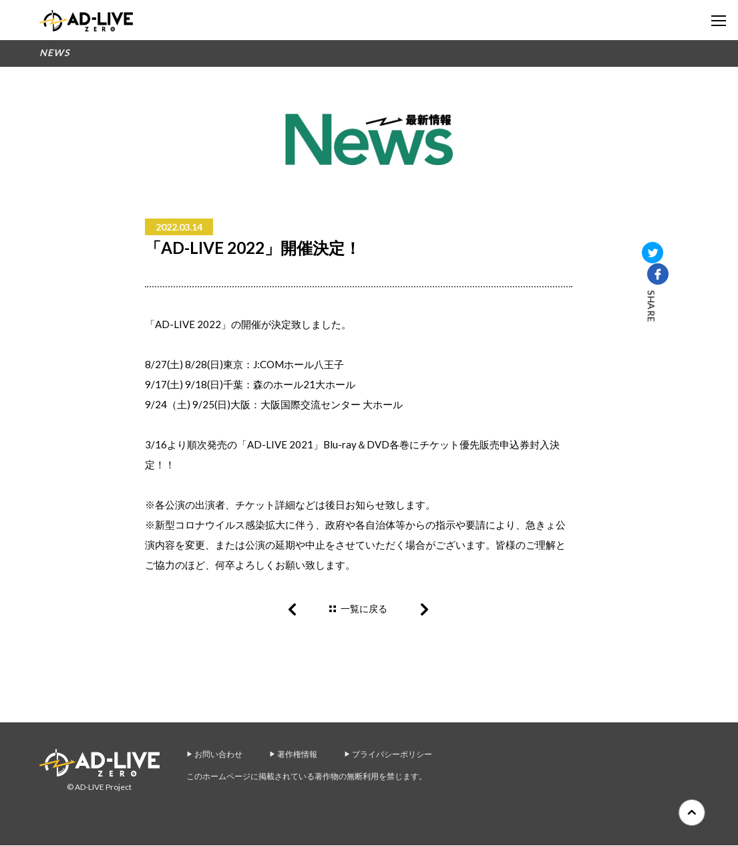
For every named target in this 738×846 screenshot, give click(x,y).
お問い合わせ (218, 755)
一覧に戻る (364, 608)
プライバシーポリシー (392, 755)
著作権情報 (297, 755)
